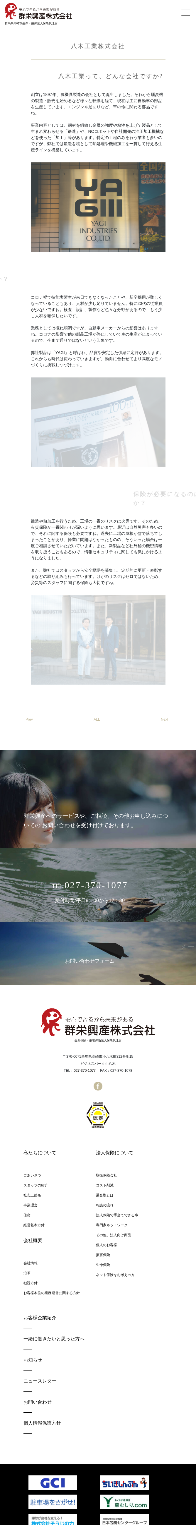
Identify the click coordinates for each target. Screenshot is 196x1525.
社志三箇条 (32, 1195)
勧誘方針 (30, 1283)
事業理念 (30, 1205)
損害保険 (103, 1255)
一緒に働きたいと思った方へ (54, 1338)
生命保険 (103, 1265)
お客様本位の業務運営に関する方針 (51, 1293)
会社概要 (32, 1240)
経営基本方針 (34, 1225)
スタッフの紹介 (35, 1185)
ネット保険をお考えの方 (115, 1275)
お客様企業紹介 (39, 1317)
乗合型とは (105, 1195)
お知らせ (32, 1359)
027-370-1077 (85, 1071)
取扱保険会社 (106, 1175)
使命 (27, 1215)
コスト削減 (105, 1185)
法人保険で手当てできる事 (117, 1215)
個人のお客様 (106, 1245)
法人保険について (115, 1152)
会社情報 (30, 1263)
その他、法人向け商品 (113, 1235)
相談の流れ (105, 1205)
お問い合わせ (37, 1401)
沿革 (27, 1273)
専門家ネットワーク (112, 1225)
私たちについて (39, 1152)
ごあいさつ (32, 1175)
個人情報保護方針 (42, 1423)
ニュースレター (39, 1380)
